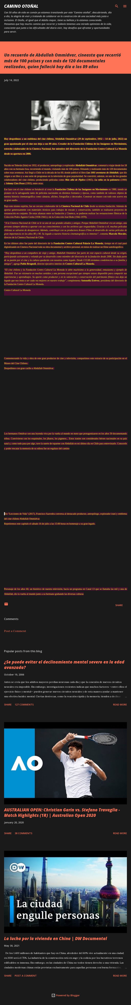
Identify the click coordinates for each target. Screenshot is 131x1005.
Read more (120, 704)
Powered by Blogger (65, 995)
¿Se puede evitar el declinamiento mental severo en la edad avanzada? (64, 664)
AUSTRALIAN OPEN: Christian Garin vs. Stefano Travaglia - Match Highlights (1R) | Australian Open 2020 (62, 812)
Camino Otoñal (21, 6)
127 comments (24, 704)
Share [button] (119, 605)
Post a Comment (15, 631)
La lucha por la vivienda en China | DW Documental (55, 938)
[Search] (117, 6)
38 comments (23, 833)
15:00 (57, 523)
